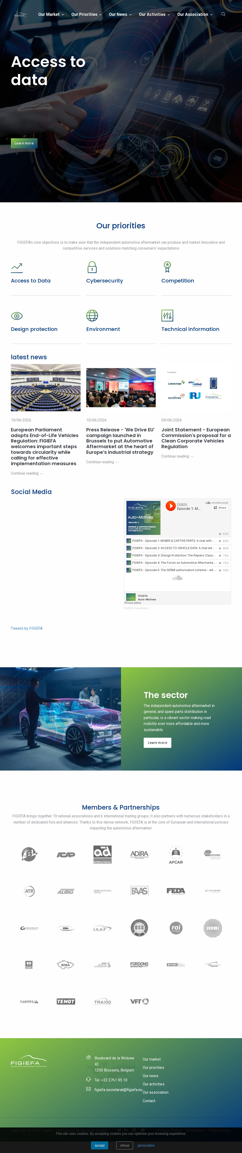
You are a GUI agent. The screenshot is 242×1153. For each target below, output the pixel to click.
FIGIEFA (128, 619)
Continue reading (27, 484)
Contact (149, 1112)
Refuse (124, 1145)
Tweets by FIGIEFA (27, 639)
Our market (49, 14)
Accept (99, 1145)
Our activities (152, 14)
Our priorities (84, 14)
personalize (146, 1145)
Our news (118, 14)
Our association (193, 14)
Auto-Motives (141, 619)
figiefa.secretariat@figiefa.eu (118, 1101)
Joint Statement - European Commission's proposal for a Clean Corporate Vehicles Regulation (195, 449)
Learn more (24, 148)
